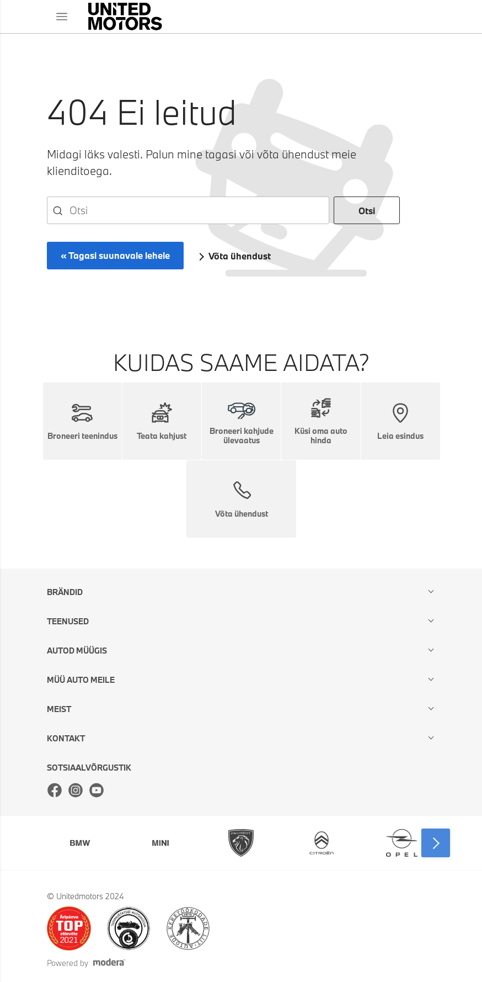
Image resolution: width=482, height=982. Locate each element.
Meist (59, 709)
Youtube (96, 790)
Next (435, 843)
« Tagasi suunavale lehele (115, 255)
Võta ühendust (239, 256)
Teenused (68, 621)
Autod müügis (77, 650)
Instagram (75, 790)
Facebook (54, 790)
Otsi (366, 210)
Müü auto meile (81, 680)
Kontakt (66, 738)
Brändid (65, 592)
